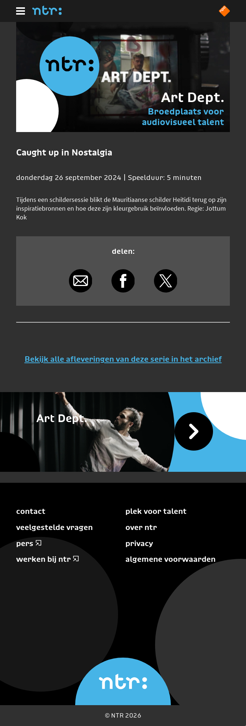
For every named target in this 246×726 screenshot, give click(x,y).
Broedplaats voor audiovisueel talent (183, 116)
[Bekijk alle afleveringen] (123, 432)
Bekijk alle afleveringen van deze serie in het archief (123, 359)
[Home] (47, 12)
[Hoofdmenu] (20, 11)
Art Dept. (192, 97)
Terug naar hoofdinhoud (245, 725)
